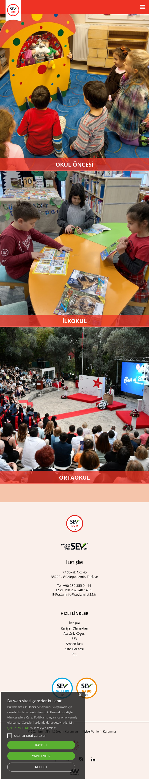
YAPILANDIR (41, 756)
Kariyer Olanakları (74, 628)
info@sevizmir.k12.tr (81, 594)
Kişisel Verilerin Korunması (99, 731)
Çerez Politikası (18, 728)
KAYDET (41, 745)
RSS (74, 654)
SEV (74, 638)
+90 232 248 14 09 (78, 590)
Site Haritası (74, 649)
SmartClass (74, 644)
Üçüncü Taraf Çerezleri (26, 735)
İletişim (74, 623)
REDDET (41, 767)
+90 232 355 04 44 (77, 585)
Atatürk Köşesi (75, 633)
